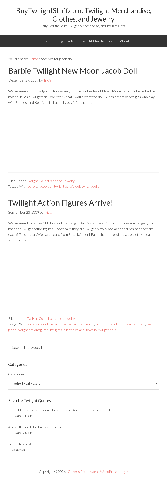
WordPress (108, 471)
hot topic (102, 324)
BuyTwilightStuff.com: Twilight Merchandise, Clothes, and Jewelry (83, 14)
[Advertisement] (83, 141)
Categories (16, 374)
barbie (32, 186)
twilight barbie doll (67, 186)
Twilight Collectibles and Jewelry (51, 181)
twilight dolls (107, 330)
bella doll (56, 324)
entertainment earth (79, 324)
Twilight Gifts (64, 41)
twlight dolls (90, 186)
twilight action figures (33, 330)
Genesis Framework (83, 471)
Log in (124, 471)
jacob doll (46, 186)
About (124, 41)
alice (31, 324)
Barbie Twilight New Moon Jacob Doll (72, 70)
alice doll (42, 324)
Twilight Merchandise (96, 41)
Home (42, 41)
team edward (135, 324)
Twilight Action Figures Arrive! (60, 202)
